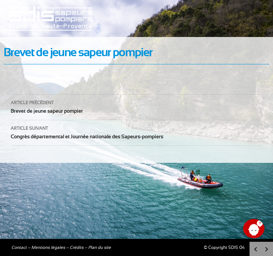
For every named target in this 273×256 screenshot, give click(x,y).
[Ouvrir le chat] (253, 228)
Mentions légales (48, 247)
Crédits (77, 247)
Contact (19, 247)
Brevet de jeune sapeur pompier (136, 106)
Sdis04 (51, 35)
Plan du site (99, 247)
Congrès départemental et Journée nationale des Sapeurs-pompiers (136, 131)
